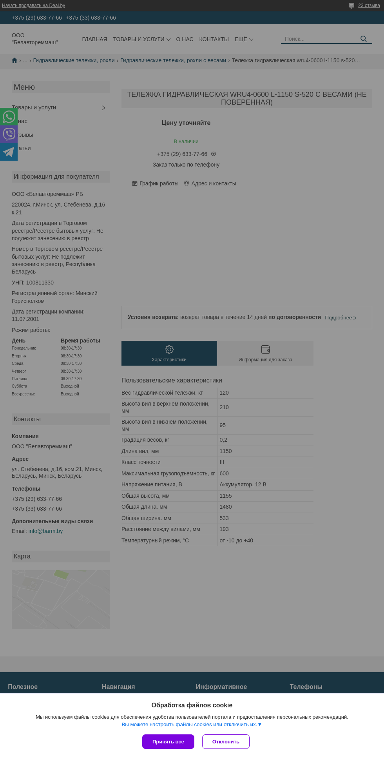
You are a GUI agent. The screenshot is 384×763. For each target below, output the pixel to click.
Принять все (168, 742)
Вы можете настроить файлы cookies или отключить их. (189, 724)
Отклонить (225, 742)
